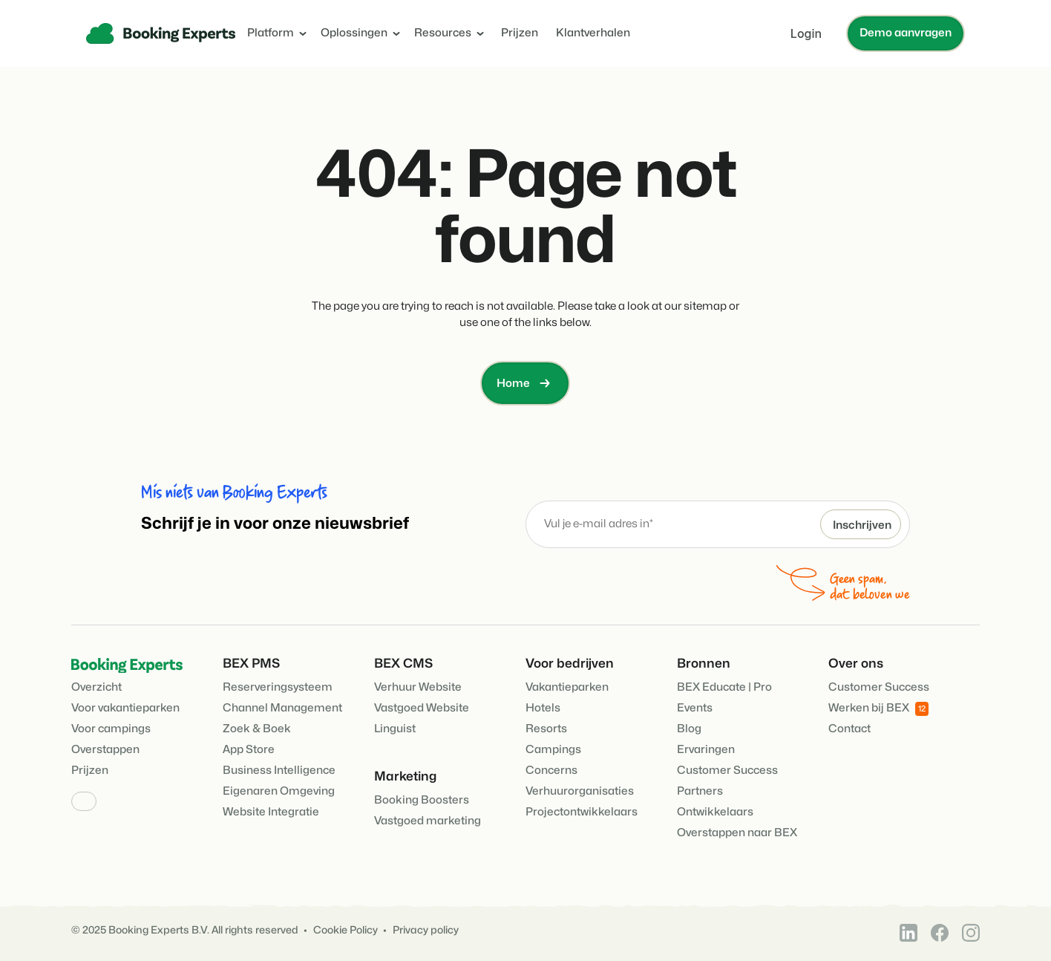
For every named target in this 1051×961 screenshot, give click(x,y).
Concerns (551, 770)
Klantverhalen (593, 33)
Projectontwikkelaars (582, 812)
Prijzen (519, 33)
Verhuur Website (418, 687)
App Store (249, 749)
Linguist (395, 728)
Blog (689, 728)
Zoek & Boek (257, 728)
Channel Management (282, 708)
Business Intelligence (279, 770)
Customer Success (727, 770)
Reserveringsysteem (278, 687)
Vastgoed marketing (427, 821)
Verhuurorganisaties (580, 791)
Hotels (543, 708)
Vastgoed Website (421, 708)
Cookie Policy (345, 930)
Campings (553, 749)
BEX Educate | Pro (724, 687)
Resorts (546, 728)
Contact (849, 728)
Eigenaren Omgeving (279, 791)
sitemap (705, 306)
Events (695, 708)
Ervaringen (706, 749)
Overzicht (96, 687)
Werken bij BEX (878, 709)
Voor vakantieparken (125, 708)
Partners (700, 791)
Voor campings (111, 728)
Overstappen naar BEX (737, 832)
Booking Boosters (421, 800)
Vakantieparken (567, 687)
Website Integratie (271, 812)
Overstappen (105, 749)
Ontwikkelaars (715, 812)
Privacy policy (426, 930)
